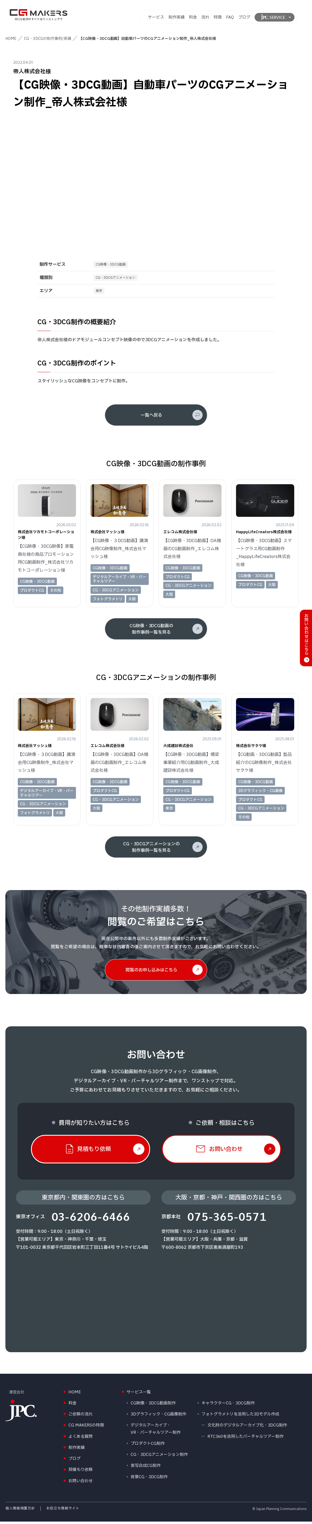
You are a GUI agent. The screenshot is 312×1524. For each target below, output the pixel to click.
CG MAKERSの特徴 (86, 1428)
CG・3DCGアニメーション (119, 279)
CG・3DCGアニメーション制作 (159, 1457)
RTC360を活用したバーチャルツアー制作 (245, 1439)
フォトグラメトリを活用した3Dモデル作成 (240, 1417)
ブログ (244, 17)
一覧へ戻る (151, 417)
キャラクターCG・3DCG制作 (228, 1406)
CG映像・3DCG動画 (113, 265)
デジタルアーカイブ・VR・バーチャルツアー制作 (156, 1431)
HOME (10, 38)
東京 (100, 293)
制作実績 (176, 17)
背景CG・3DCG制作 (149, 1479)
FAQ (230, 17)
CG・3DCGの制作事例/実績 (47, 38)
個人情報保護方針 (20, 1510)
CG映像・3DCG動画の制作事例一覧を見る (152, 631)
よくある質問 (80, 1439)
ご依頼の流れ (80, 1417)
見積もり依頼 (80, 1472)
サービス (156, 17)
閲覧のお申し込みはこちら (151, 972)
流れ (205, 17)
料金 (193, 17)
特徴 (218, 17)
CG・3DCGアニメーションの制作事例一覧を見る (151, 849)
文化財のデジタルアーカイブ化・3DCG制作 (247, 1428)
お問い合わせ (80, 1483)
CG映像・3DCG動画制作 (153, 1406)
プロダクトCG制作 (148, 1446)
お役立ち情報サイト (62, 1510)
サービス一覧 (139, 1394)
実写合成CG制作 (146, 1468)
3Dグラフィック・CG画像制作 (158, 1417)
